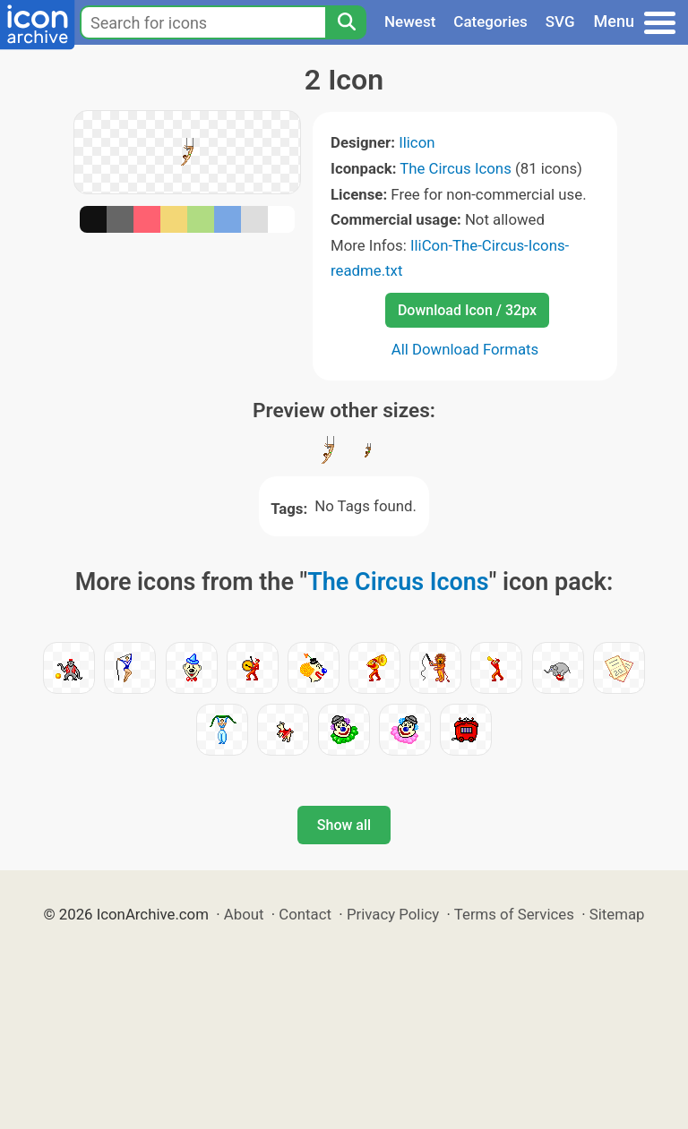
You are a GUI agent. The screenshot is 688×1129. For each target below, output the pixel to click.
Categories (490, 21)
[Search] (345, 22)
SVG (560, 21)
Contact (305, 914)
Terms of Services (514, 914)
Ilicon (416, 142)
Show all (344, 825)
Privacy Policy (393, 914)
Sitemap (617, 914)
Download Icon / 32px (467, 310)
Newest (409, 21)
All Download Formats (465, 349)
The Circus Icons (456, 168)
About (244, 914)
